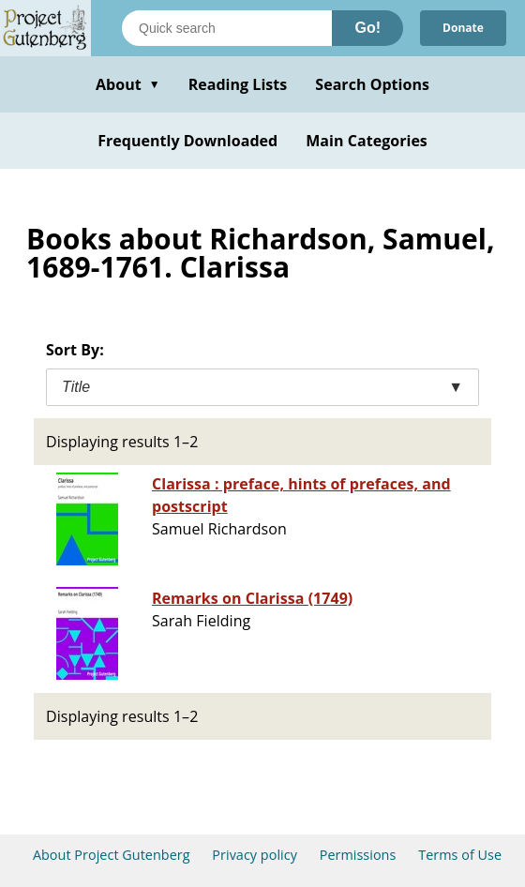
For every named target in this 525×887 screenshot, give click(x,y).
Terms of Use (460, 855)
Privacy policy (254, 855)
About (128, 84)
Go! (367, 28)
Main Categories (367, 140)
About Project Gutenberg (111, 855)
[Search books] (227, 28)
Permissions (358, 855)
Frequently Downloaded (188, 140)
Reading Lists (238, 84)
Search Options (372, 84)
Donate (463, 28)
